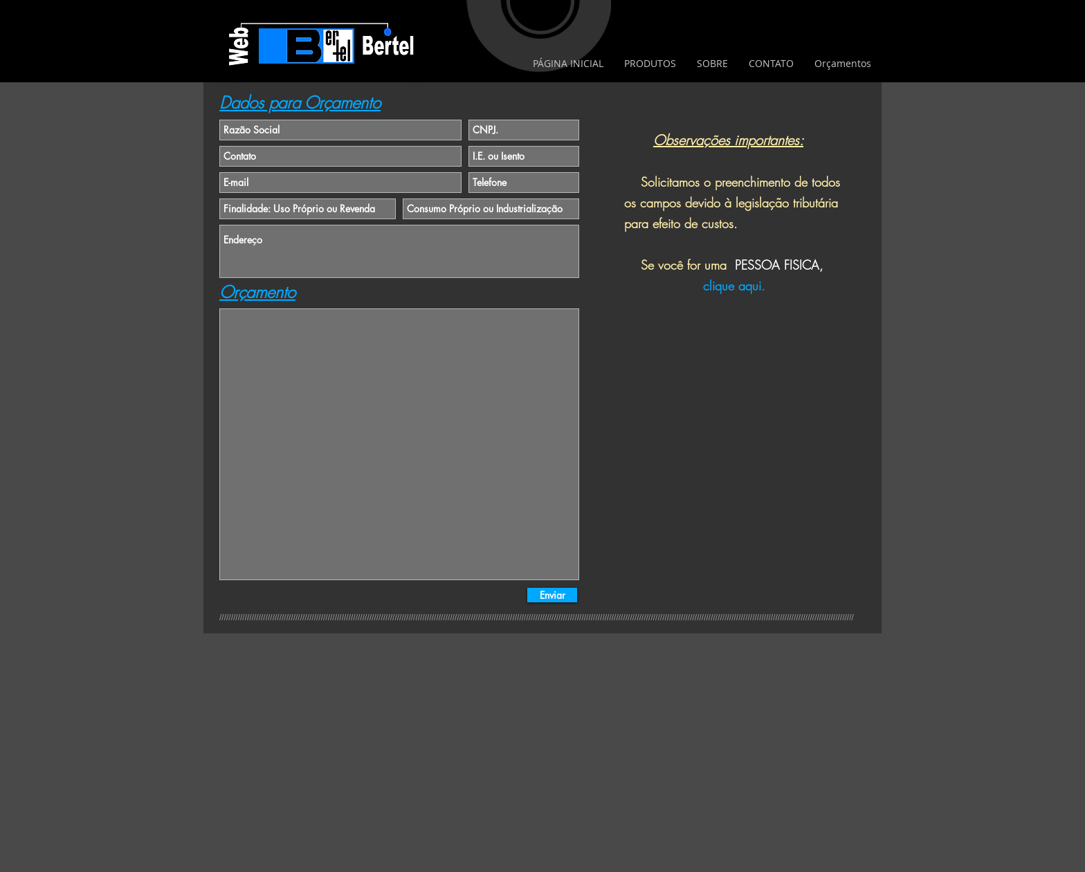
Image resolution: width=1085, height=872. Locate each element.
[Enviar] (552, 595)
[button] (650, 64)
